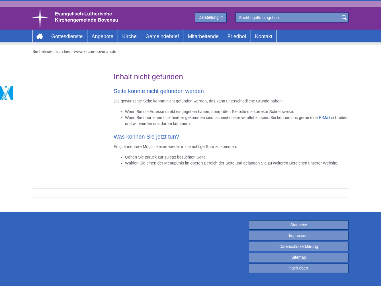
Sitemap (298, 257)
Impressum (298, 235)
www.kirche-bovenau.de (95, 51)
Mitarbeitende (203, 36)
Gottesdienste (67, 36)
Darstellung (209, 17)
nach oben (298, 268)
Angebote (103, 36)
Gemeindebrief (162, 36)
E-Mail (324, 117)
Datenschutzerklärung (298, 246)
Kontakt (264, 36)
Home (40, 36)
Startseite (298, 225)
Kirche (129, 36)
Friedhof (237, 36)
